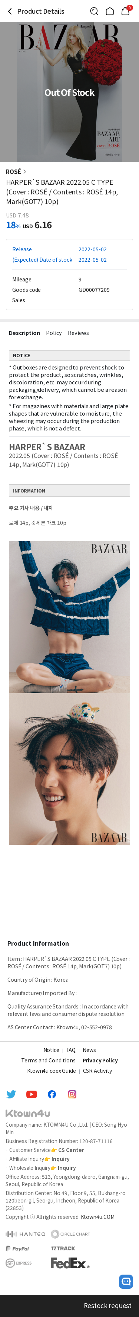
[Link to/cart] (125, 11)
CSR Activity (97, 1070)
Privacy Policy (100, 1060)
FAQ (71, 1049)
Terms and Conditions (48, 1060)
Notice (51, 1049)
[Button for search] (94, 11)
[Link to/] (110, 11)
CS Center (71, 1149)
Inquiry (61, 1158)
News (89, 1049)
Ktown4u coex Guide (51, 1070)
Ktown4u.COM (98, 1216)
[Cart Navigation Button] (125, 11)
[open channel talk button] (126, 1282)
